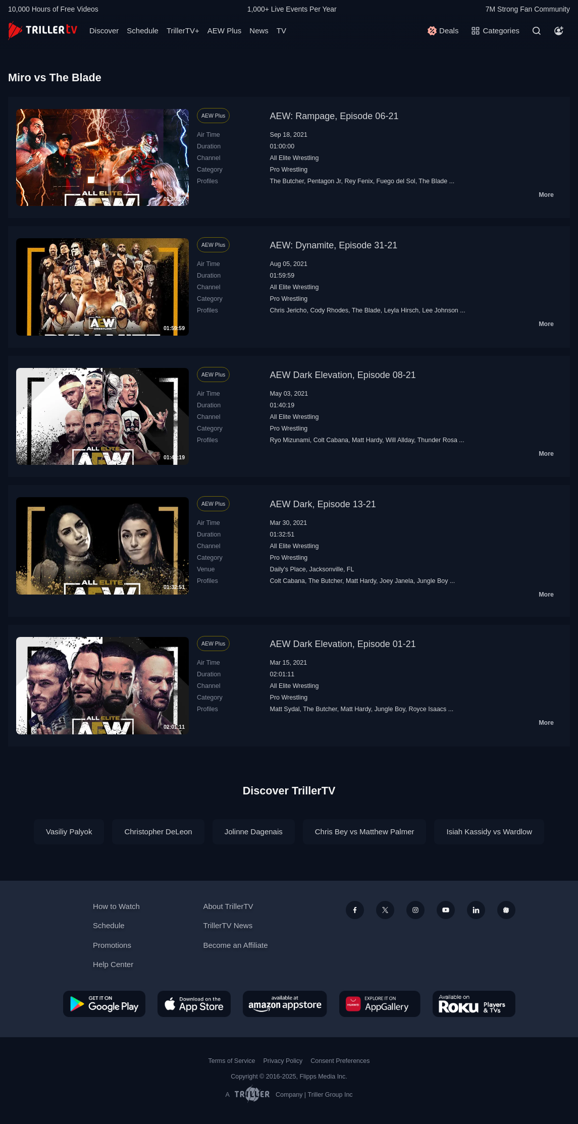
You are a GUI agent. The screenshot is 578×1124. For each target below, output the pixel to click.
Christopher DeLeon (158, 831)
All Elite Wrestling (294, 158)
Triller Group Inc (330, 1094)
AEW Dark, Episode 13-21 (323, 504)
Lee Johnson (440, 310)
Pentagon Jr (324, 181)
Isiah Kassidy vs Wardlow (489, 831)
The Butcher (287, 181)
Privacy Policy (282, 1060)
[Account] (559, 31)
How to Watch (116, 906)
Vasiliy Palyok (69, 831)
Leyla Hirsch (401, 310)
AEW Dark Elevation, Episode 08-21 (343, 375)
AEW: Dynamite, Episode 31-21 (334, 245)
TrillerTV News (227, 925)
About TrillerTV (228, 906)
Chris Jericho (288, 310)
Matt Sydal (285, 709)
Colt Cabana (330, 440)
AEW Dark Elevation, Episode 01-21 (343, 644)
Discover (104, 30)
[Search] (537, 31)
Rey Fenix (358, 181)
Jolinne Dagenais (254, 831)
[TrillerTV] (42, 30)
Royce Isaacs (427, 709)
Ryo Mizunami (290, 440)
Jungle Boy (432, 580)
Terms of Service (231, 1060)
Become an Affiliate (235, 945)
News (259, 30)
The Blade (432, 181)
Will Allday (400, 440)
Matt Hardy (367, 440)
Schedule (143, 30)
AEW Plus (224, 30)
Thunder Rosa (437, 440)
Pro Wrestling (289, 169)
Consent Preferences (340, 1060)
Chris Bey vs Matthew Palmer (364, 831)
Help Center (113, 964)
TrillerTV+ (183, 30)
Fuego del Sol (396, 181)
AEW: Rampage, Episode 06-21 (334, 116)
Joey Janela (396, 580)
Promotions (112, 945)
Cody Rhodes (329, 310)
